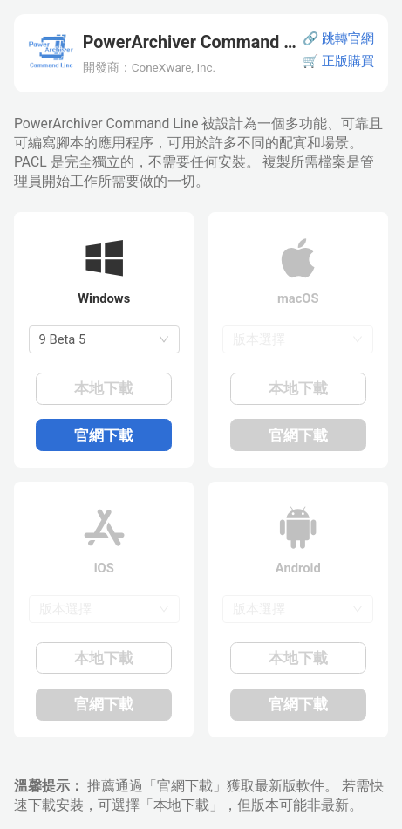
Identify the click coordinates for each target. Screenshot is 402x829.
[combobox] (104, 339)
